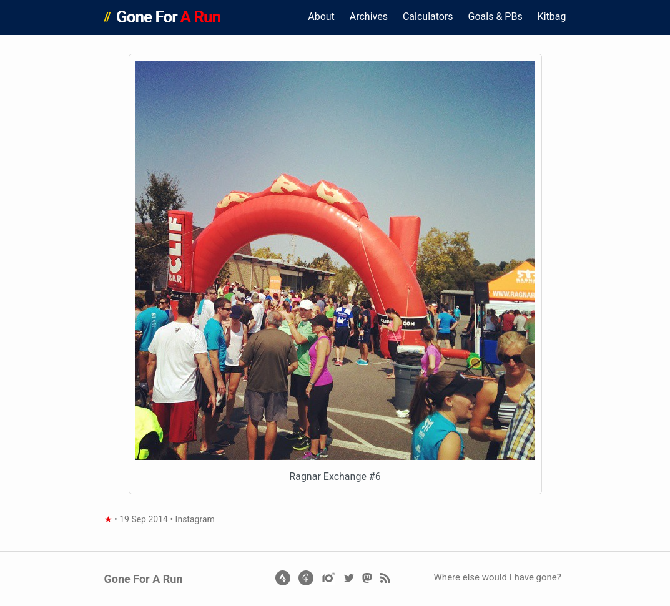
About (321, 16)
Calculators (428, 16)
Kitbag (552, 16)
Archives (369, 16)
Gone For (168, 16)
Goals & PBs (495, 16)
